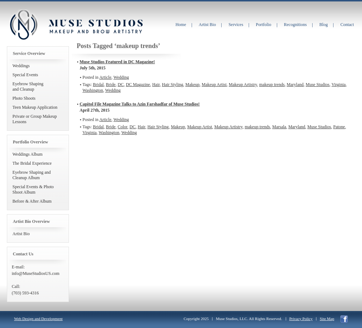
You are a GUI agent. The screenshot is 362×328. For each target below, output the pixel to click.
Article (105, 77)
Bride (110, 84)
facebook (344, 319)
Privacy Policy (301, 318)
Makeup (193, 84)
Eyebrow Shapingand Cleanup (28, 86)
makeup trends (271, 84)
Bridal (98, 84)
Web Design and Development (38, 318)
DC (121, 84)
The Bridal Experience (32, 163)
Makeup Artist (214, 84)
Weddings (21, 65)
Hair (156, 84)
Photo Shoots (24, 98)
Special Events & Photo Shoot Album (33, 189)
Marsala (279, 126)
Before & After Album (32, 201)
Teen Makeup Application (35, 107)
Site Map (327, 318)
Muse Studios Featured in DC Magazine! (117, 61)
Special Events (25, 74)
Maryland (295, 84)
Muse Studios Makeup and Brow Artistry (23, 24)
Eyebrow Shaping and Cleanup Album (32, 175)
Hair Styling (172, 84)
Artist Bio (21, 233)
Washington (93, 90)
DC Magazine (138, 84)
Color (122, 126)
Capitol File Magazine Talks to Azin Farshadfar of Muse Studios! (140, 104)
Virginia (339, 84)
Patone (339, 126)
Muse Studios (318, 84)
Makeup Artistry (243, 84)
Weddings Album (28, 154)
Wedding (121, 77)
